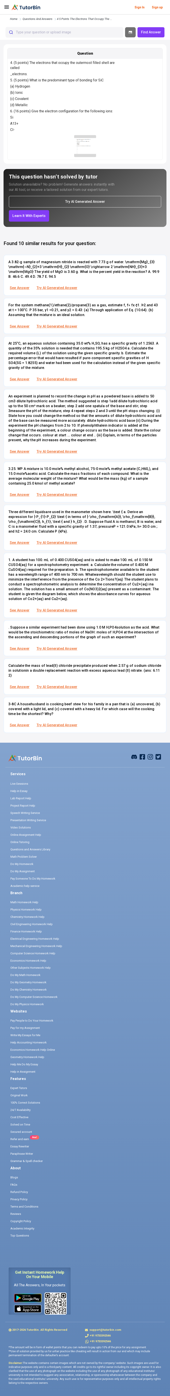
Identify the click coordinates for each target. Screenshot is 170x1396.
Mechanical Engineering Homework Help (36, 946)
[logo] (26, 7)
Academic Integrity (22, 1228)
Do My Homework (21, 864)
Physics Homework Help (26, 909)
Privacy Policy (18, 1199)
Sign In (140, 7)
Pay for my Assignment (25, 1028)
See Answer (19, 288)
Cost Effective (19, 1117)
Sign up (157, 7)
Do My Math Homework (25, 975)
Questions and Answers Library (30, 849)
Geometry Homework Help (27, 1057)
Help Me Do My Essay (24, 1064)
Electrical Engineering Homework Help (34, 938)
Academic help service (24, 886)
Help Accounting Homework (28, 1042)
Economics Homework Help (28, 960)
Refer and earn (19, 1139)
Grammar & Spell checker (26, 1161)
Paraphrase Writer (21, 1153)
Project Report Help (22, 805)
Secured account (21, 1131)
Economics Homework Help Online (32, 1049)
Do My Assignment (22, 871)
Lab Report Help (20, 798)
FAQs (13, 1184)
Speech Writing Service (25, 813)
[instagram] (150, 756)
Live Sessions (19, 783)
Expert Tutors (18, 1088)
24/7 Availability (20, 1110)
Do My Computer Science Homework (34, 997)
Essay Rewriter (19, 1146)
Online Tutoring (19, 842)
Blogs (14, 1177)
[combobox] (64, 32)
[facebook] (134, 756)
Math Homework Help (24, 902)
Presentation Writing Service (28, 820)
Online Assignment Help (25, 834)
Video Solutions (20, 827)
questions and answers (37, 19)
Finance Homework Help (26, 931)
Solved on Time (20, 1124)
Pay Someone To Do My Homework (32, 878)
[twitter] (158, 756)
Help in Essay (18, 791)
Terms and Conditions (24, 1206)
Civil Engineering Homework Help (31, 924)
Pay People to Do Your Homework (31, 1020)
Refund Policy (19, 1192)
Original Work (19, 1095)
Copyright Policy (20, 1221)
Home (13, 19)
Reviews (15, 1214)
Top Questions (19, 1235)
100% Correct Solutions (25, 1102)
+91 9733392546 (100, 1335)
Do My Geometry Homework (28, 982)
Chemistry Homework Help (27, 917)
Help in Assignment (22, 1071)
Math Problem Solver (23, 856)
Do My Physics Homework (27, 1004)
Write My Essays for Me (25, 1035)
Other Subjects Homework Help (30, 967)
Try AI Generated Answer (57, 288)
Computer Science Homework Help (32, 953)
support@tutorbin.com (105, 1329)
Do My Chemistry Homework (28, 989)
